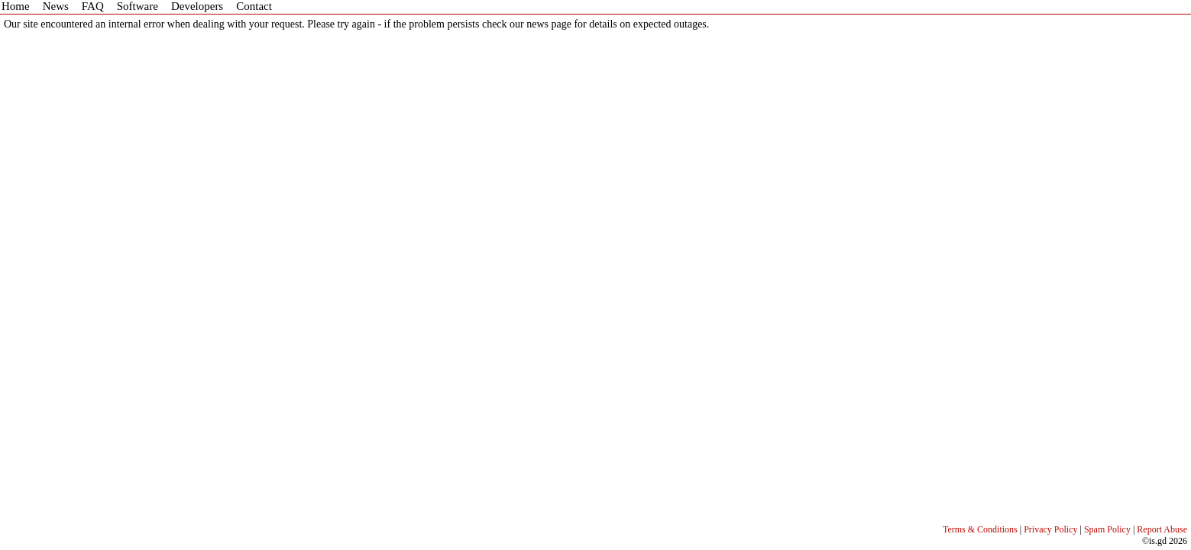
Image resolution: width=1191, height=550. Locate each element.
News (56, 6)
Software (137, 6)
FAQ (93, 6)
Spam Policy (1107, 529)
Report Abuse (1162, 529)
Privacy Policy (1050, 529)
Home (16, 6)
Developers (197, 6)
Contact (254, 6)
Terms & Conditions (980, 529)
